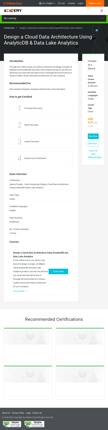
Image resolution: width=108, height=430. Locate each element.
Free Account (95, 3)
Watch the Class (31, 125)
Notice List (37, 413)
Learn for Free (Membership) (95, 154)
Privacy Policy (18, 413)
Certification (10, 28)
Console (71, 3)
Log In (80, 3)
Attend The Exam (31, 141)
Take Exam (93, 143)
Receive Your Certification (35, 158)
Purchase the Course (33, 108)
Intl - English (47, 3)
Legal (28, 413)
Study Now (58, 271)
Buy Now (93, 136)
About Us (6, 413)
